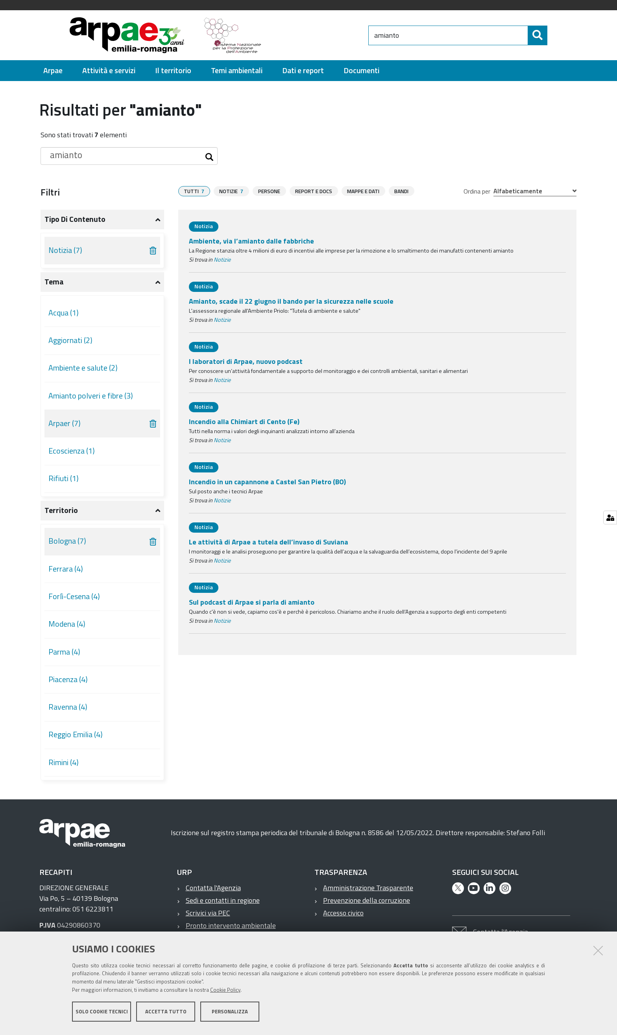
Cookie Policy (225, 993)
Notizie (222, 259)
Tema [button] (54, 282)
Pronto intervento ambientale (231, 925)
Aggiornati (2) (70, 340)
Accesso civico (343, 913)
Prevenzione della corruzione (366, 900)
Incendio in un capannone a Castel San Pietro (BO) (267, 481)
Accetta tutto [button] (166, 1014)
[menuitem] (52, 70)
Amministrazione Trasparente (368, 887)
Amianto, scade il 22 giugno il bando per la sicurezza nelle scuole (291, 301)
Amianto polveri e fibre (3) (90, 396)
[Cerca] (554, 35)
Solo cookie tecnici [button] (102, 1014)
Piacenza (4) (68, 679)
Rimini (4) (63, 762)
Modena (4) (66, 624)
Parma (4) (64, 652)
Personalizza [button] (230, 1014)
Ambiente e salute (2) (83, 368)
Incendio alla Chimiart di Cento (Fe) (244, 421)
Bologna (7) (67, 541)
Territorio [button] (61, 510)
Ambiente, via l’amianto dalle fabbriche (251, 241)
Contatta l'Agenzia (213, 887)
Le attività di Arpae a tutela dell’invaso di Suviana (268, 542)
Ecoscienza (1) (71, 451)
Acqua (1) (63, 313)
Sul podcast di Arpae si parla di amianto (251, 602)
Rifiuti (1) (63, 478)
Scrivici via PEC (208, 913)
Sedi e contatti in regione (223, 900)
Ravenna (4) (67, 707)
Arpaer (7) (64, 423)
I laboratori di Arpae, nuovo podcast (246, 361)
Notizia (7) (65, 250)
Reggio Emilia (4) (75, 734)
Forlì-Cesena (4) (74, 596)
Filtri (50, 192)
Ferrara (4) (65, 569)
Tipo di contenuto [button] (74, 219)
